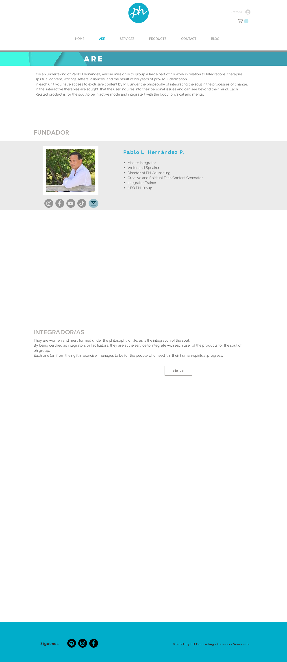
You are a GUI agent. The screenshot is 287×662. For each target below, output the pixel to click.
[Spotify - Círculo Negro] (71, 643)
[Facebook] (59, 203)
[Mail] (93, 203)
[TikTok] (81, 203)
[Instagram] (48, 203)
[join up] (178, 371)
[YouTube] (70, 203)
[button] (242, 21)
